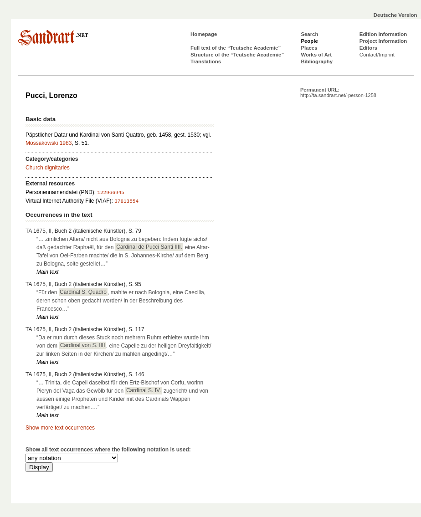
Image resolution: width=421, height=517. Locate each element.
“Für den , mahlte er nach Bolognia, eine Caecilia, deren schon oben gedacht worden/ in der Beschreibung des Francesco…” (120, 300)
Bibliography (317, 61)
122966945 (110, 192)
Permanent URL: (338, 92)
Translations (205, 61)
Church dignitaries (48, 167)
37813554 (126, 201)
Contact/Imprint (377, 54)
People (309, 41)
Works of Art (316, 54)
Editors (368, 48)
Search (309, 34)
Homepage (203, 34)
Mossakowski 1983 (49, 143)
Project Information (383, 41)
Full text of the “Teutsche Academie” (235, 48)
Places (309, 48)
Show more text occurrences (60, 428)
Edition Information (383, 34)
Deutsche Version (395, 15)
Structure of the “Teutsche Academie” (237, 54)
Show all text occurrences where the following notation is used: (108, 449)
